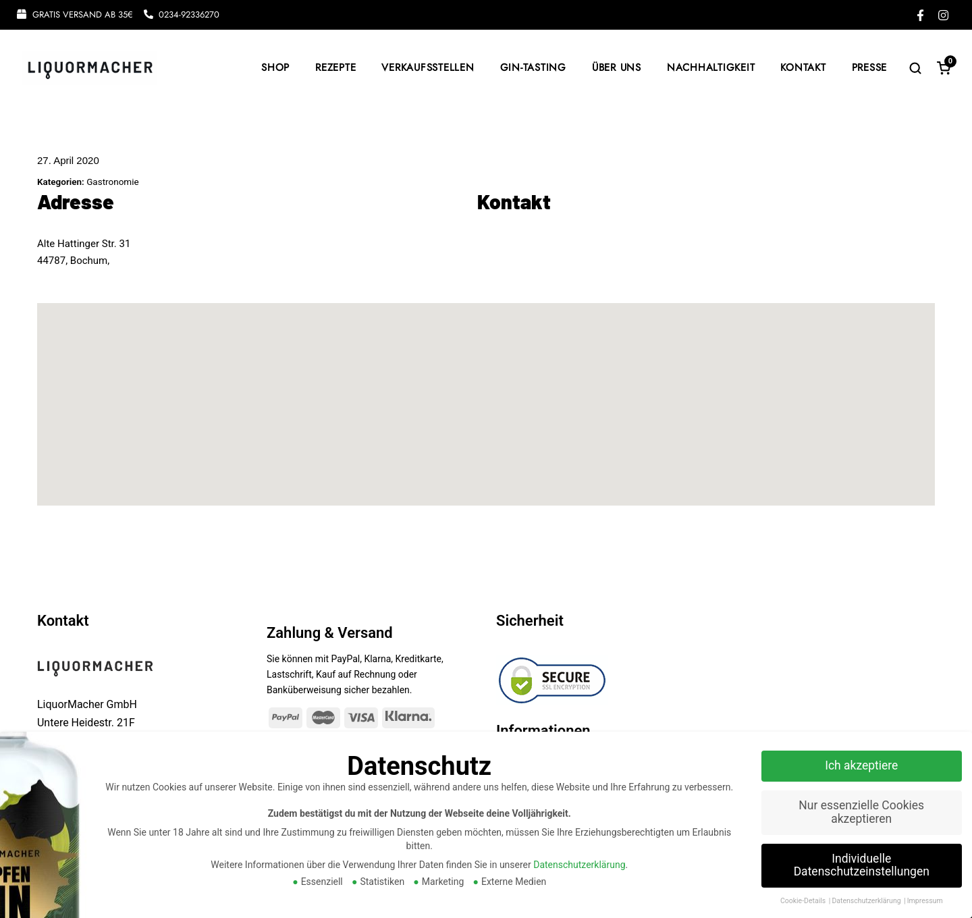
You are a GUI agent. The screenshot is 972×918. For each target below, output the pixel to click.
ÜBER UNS (616, 67)
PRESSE (870, 67)
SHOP (275, 67)
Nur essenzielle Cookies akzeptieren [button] (861, 812)
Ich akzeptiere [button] (861, 765)
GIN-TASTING (533, 67)
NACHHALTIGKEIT (711, 67)
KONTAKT (803, 67)
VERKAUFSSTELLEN (427, 67)
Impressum (925, 900)
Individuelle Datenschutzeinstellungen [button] (861, 865)
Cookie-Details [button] (804, 900)
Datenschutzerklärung (579, 864)
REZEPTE (335, 67)
